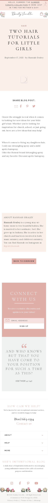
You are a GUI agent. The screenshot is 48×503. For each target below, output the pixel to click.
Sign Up (24, 326)
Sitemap (37, 500)
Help (24, 443)
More (24, 450)
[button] (3, 14)
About (24, 435)
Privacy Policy (13, 500)
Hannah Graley (36, 57)
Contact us (24, 423)
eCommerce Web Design (20, 498)
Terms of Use (26, 500)
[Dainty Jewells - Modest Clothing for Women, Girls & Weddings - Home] (22, 14)
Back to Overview (24, 261)
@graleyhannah (11, 246)
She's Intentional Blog (24, 461)
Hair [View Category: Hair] (24, 26)
